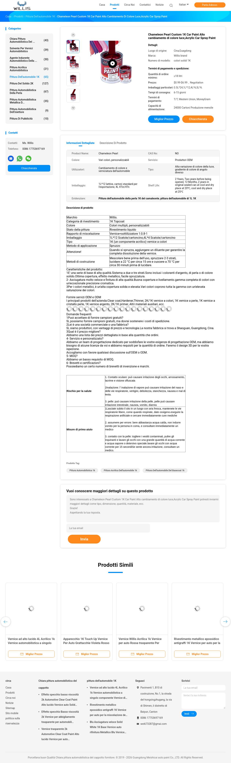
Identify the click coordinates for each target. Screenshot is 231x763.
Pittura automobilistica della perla (29, 91)
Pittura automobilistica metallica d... (29, 101)
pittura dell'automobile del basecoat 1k (165, 470)
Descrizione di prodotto (113, 143)
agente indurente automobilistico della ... (29, 59)
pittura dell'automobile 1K (29, 77)
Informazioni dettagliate (80, 143)
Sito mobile (12, 713)
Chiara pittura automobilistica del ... (29, 40)
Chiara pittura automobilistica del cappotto (57, 684)
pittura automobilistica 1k (82, 470)
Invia (84, 539)
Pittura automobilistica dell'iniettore (29, 110)
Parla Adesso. (210, 4)
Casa (8, 687)
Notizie (10, 702)
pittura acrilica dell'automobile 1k (120, 470)
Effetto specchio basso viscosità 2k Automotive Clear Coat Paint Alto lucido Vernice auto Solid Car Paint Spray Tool (60, 700)
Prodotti (10, 692)
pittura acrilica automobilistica (29, 69)
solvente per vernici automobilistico (29, 50)
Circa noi (11, 697)
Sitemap (10, 708)
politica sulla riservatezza (13, 721)
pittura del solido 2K (29, 83)
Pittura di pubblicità (29, 118)
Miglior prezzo (163, 119)
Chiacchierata (29, 168)
